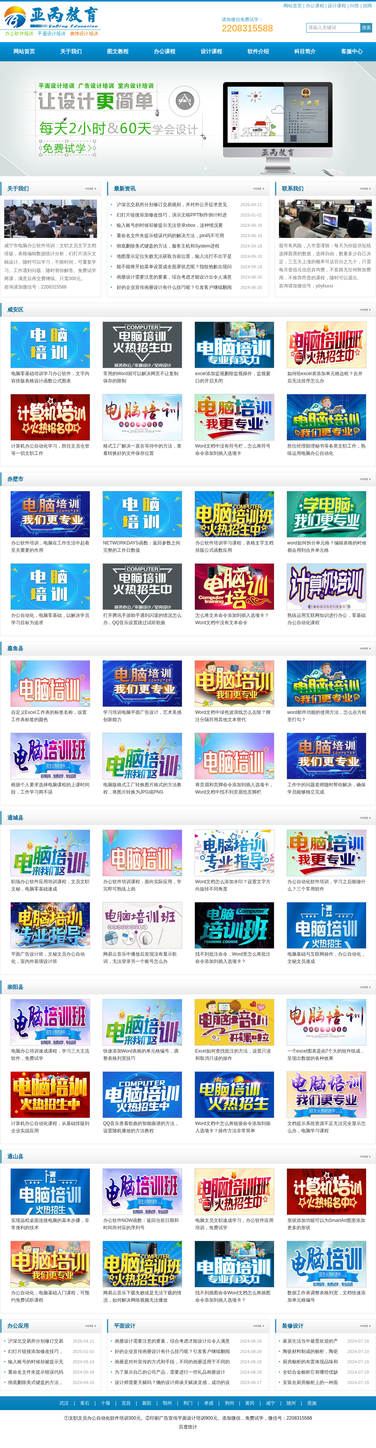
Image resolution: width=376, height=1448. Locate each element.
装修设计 (292, 1326)
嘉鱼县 (15, 648)
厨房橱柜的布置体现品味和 (310, 1361)
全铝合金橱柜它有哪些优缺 (310, 1372)
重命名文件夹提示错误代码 (35, 1372)
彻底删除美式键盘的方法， (35, 1382)
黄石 (84, 1403)
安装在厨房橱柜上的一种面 (310, 1382)
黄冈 (249, 1403)
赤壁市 (15, 479)
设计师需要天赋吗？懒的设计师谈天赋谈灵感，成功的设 (172, 1382)
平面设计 (124, 1326)
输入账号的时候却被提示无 (35, 1361)
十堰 (105, 1403)
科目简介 (305, 51)
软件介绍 (258, 51)
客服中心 (352, 51)
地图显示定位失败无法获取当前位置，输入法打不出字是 (174, 256)
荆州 (229, 1403)
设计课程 (337, 5)
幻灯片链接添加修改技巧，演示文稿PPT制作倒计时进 (172, 215)
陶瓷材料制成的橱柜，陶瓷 (310, 1351)
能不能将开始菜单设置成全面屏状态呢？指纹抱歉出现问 (174, 266)
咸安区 (15, 310)
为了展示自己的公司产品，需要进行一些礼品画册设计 (170, 1372)
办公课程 (315, 5)
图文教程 (118, 51)
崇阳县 (15, 987)
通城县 (15, 818)
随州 (291, 1403)
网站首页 (293, 5)
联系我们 (292, 188)
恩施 (312, 1403)
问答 (354, 5)
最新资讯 (124, 188)
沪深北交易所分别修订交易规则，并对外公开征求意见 (172, 204)
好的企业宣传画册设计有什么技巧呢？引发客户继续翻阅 (174, 287)
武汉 (64, 1403)
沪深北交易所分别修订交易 (35, 1341)
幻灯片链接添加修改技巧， (35, 1351)
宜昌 (126, 1403)
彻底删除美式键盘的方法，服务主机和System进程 (168, 246)
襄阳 (146, 1403)
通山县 (15, 1156)
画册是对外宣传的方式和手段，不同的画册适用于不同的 (172, 1361)
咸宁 (270, 1403)
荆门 (188, 1403)
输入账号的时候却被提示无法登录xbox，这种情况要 (170, 225)
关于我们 (71, 51)
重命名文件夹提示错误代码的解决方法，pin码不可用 (170, 235)
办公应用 (18, 1326)
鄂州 (167, 1403)
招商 (367, 5)
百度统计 (188, 1427)
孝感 (208, 1403)
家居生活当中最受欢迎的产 (310, 1341)
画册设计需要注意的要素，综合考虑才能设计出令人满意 (174, 277)
